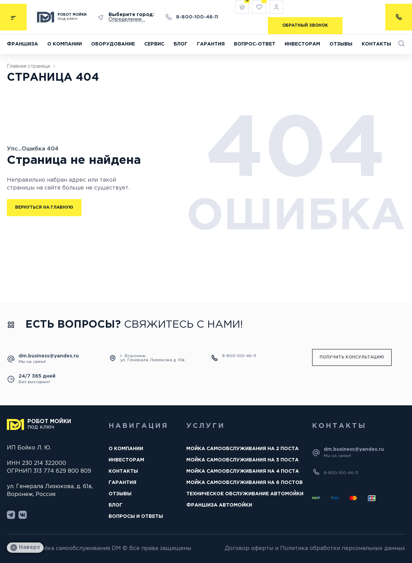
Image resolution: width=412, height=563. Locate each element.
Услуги (205, 426)
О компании (64, 44)
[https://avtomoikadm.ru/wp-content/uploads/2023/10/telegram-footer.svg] (11, 515)
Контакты (376, 44)
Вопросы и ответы (136, 516)
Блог (181, 44)
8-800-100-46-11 (197, 17)
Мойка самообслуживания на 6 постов (244, 483)
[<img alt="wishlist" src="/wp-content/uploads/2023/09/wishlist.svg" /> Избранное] (259, 7)
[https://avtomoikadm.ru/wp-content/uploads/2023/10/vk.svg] (22, 515)
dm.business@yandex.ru (48, 356)
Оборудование (113, 44)
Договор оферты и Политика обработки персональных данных (315, 548)
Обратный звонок (305, 25)
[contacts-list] (398, 17)
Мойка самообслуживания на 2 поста (242, 449)
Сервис (154, 44)
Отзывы (340, 44)
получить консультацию (352, 357)
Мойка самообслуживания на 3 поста (242, 460)
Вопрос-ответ (254, 44)
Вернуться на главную (44, 207)
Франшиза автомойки (219, 505)
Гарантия (211, 44)
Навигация (138, 426)
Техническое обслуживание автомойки (244, 494)
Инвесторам (302, 44)
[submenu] (13, 17)
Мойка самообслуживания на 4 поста (242, 471)
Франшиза (22, 44)
